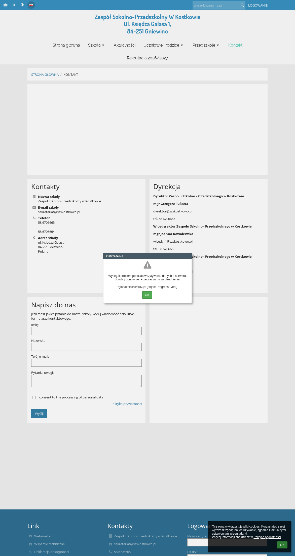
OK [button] (282, 545)
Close (188, 256)
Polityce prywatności (267, 537)
